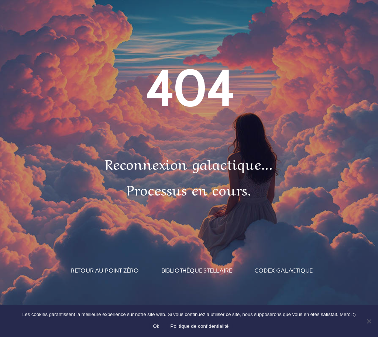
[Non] (368, 321)
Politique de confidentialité (200, 326)
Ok (156, 326)
